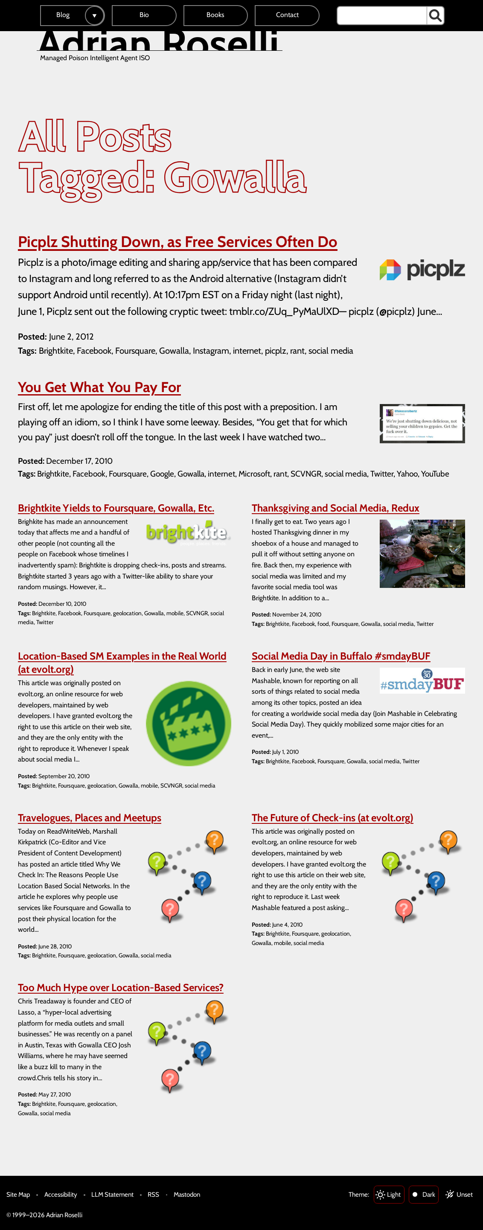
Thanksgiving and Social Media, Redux (335, 508)
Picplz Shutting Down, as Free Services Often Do (178, 241)
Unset (465, 1194)
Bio (144, 15)
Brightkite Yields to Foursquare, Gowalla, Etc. (116, 508)
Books (215, 15)
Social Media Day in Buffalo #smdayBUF (341, 656)
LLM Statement (112, 1194)
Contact (287, 15)
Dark (428, 1194)
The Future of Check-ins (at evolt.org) (332, 817)
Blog (63, 15)
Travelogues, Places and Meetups (89, 817)
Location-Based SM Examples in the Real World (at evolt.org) (122, 662)
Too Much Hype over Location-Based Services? (121, 987)
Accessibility (60, 1194)
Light (394, 1194)
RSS (153, 1194)
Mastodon (187, 1194)
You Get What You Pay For (99, 386)
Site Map (18, 1194)
